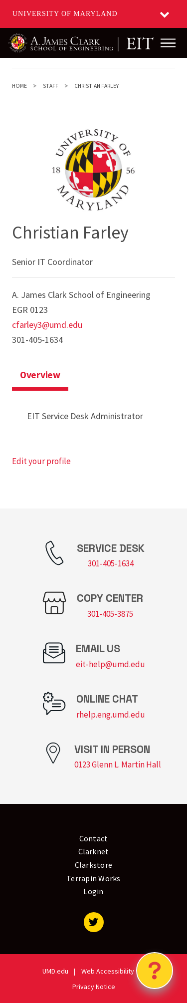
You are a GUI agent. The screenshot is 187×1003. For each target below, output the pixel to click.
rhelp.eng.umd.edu (110, 714)
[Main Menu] (168, 43)
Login (93, 891)
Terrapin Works (93, 878)
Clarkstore (94, 865)
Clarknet (93, 851)
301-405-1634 (111, 563)
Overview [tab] (40, 375)
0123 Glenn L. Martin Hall (117, 764)
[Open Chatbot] (154, 970)
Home (19, 85)
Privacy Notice (93, 986)
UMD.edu (55, 971)
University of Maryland (65, 13)
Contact (93, 838)
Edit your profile (41, 461)
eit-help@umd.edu (110, 664)
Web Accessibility (107, 971)
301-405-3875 (110, 613)
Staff (50, 85)
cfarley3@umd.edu (47, 324)
